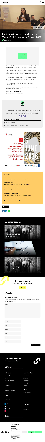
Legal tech (6, 388)
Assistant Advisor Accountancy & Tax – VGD (11, 188)
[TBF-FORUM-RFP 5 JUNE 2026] (22, 167)
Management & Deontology (10, 248)
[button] (43, 1)
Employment (7, 385)
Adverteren (25, 378)
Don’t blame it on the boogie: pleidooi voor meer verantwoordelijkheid (16, 125)
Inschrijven (22, 287)
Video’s (7, 395)
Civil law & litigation (8, 375)
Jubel (9, 40)
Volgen (8, 403)
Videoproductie (26, 380)
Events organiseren (27, 383)
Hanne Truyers (9, 236)
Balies (8, 31)
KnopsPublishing (11, 84)
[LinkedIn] (23, 116)
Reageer (7, 207)
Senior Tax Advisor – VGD (8, 198)
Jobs (25, 389)
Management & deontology (10, 390)
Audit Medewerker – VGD (8, 182)
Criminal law (7, 383)
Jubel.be (26, 79)
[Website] (19, 116)
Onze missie (25, 406)
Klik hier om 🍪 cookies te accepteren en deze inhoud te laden (22, 56)
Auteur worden (26, 375)
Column (7, 232)
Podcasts (7, 399)
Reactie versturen (36, 344)
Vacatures (25, 385)
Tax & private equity (8, 392)
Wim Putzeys (9, 252)
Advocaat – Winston (7, 177)
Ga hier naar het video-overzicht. (13, 91)
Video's (18, 31)
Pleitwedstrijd (13, 31)
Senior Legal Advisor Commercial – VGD (11, 193)
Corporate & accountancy (10, 380)
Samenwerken (28, 373)
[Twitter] (25, 116)
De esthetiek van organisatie (10, 122)
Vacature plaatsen (26, 392)
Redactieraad (26, 409)
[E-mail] (21, 116)
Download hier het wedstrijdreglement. (14, 93)
